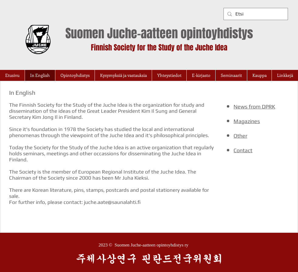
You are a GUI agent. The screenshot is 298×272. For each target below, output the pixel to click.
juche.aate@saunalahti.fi (112, 202)
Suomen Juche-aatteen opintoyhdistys (159, 33)
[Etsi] (255, 14)
